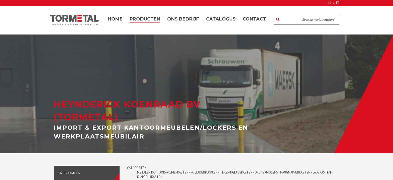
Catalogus (221, 19)
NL (330, 3)
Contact (254, 19)
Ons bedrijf (183, 19)
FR (337, 3)
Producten (145, 19)
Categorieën (137, 168)
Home (115, 19)
